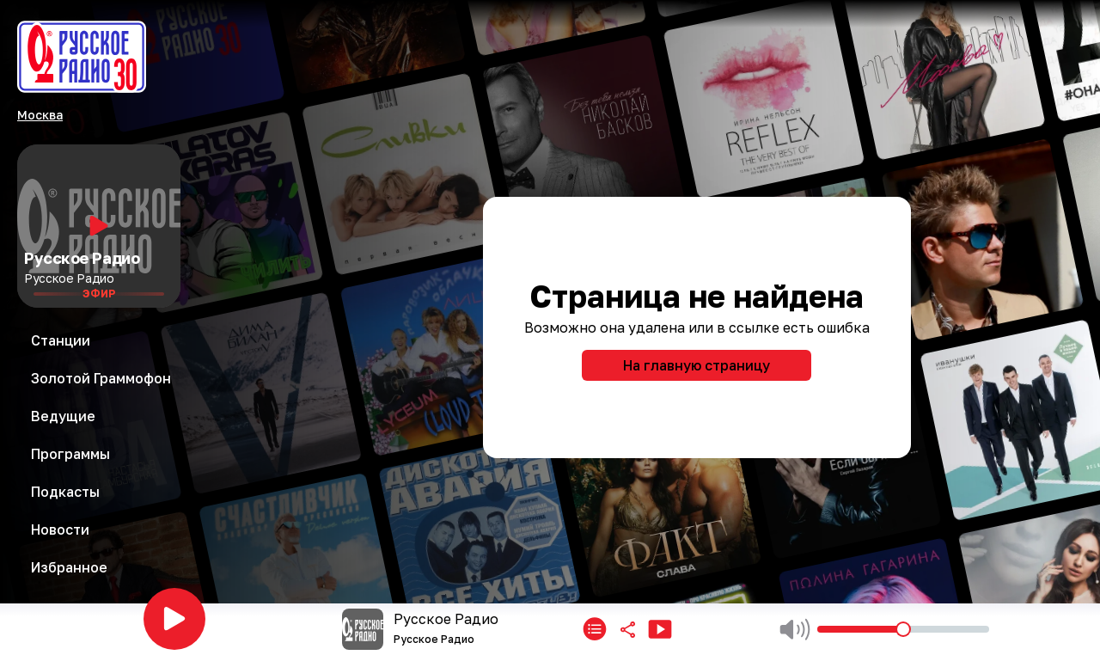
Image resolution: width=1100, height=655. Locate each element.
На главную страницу (696, 365)
